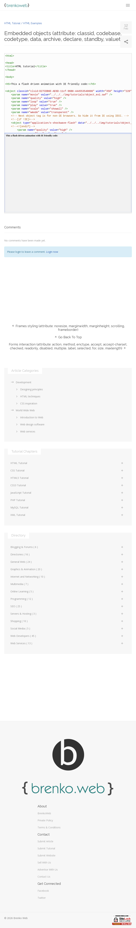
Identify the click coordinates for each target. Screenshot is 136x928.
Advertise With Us (48, 869)
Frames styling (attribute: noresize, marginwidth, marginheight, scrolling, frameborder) (68, 328)
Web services (25, 431)
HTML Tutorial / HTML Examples (23, 23)
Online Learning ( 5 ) (67, 591)
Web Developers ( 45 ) (67, 636)
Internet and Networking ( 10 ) (67, 576)
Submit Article (45, 841)
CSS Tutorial (67, 470)
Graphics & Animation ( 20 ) (67, 569)
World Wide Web (22, 410)
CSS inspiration (26, 403)
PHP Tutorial (67, 500)
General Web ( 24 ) (67, 561)
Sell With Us (44, 862)
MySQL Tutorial (67, 507)
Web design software (29, 424)
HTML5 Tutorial (67, 478)
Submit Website (46, 855)
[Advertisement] (68, 285)
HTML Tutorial (67, 463)
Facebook (43, 890)
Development (20, 382)
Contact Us (44, 876)
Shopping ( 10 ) (67, 621)
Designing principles (29, 389)
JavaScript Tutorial (67, 492)
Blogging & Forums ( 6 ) (67, 547)
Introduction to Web (29, 417)
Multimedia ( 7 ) (67, 584)
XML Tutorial (67, 515)
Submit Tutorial (46, 848)
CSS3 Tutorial (67, 485)
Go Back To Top (68, 337)
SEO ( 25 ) (67, 606)
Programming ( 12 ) (67, 599)
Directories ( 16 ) (67, 554)
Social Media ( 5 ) (67, 628)
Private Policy (45, 820)
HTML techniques (27, 396)
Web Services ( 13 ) (67, 643)
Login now (52, 251)
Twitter (42, 897)
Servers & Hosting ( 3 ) (67, 613)
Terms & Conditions (49, 827)
